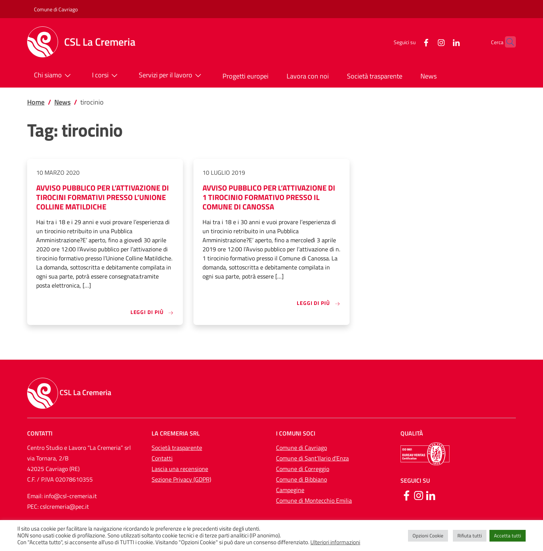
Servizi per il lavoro (171, 75)
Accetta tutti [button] (507, 535)
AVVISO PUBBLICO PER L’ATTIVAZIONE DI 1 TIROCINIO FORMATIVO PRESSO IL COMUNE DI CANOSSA (268, 197)
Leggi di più (152, 312)
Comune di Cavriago (56, 9)
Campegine (290, 489)
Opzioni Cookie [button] (428, 535)
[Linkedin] (431, 494)
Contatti (162, 458)
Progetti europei (245, 76)
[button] (507, 42)
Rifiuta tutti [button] (469, 535)
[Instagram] (426, 42)
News (428, 76)
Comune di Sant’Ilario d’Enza (312, 458)
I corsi (106, 75)
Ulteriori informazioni (335, 542)
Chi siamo (54, 75)
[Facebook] (411, 42)
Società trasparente (374, 76)
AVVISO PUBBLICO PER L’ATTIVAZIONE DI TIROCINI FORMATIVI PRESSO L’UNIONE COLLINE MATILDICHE (102, 197)
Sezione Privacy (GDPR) (181, 479)
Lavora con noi (308, 76)
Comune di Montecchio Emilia (314, 500)
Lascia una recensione (180, 468)
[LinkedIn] (441, 42)
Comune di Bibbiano (301, 479)
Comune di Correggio (302, 468)
